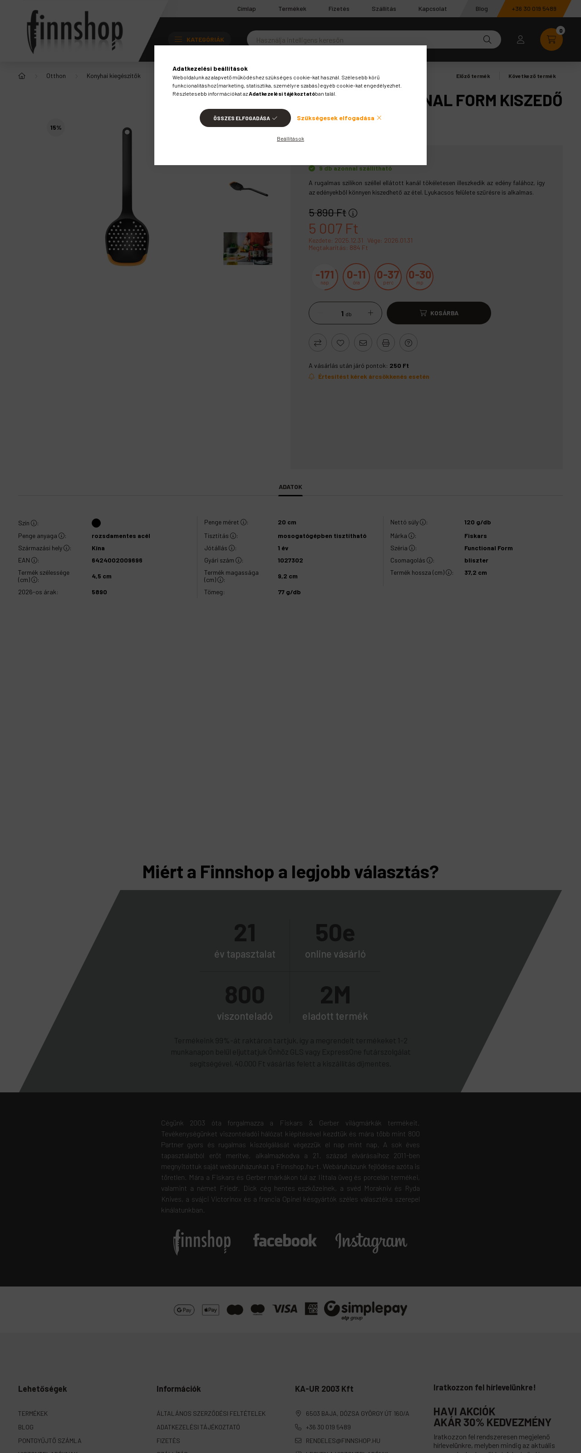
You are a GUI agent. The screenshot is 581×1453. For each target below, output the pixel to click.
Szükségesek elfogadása (335, 118)
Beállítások (290, 138)
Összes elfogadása (241, 118)
